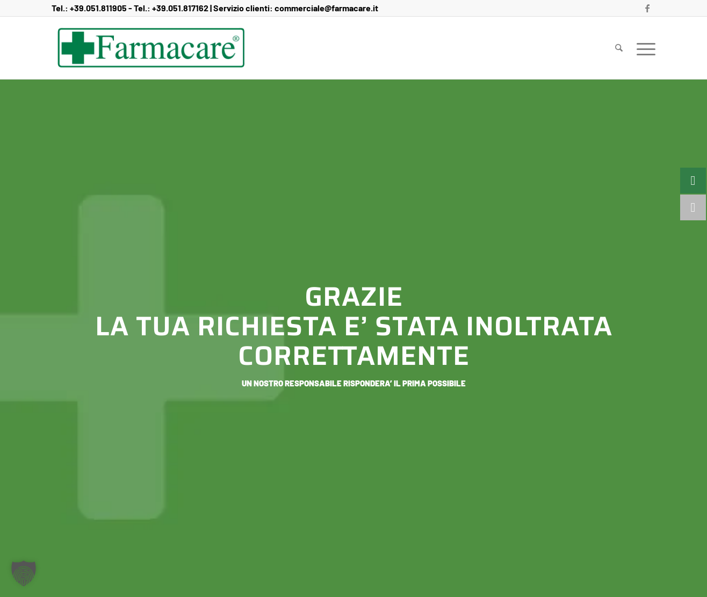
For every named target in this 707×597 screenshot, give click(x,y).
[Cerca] (619, 48)
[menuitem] (619, 48)
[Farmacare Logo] (151, 48)
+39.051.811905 (98, 8)
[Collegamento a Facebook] (647, 8)
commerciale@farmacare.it (326, 8)
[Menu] (642, 48)
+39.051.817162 (180, 8)
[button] (23, 573)
